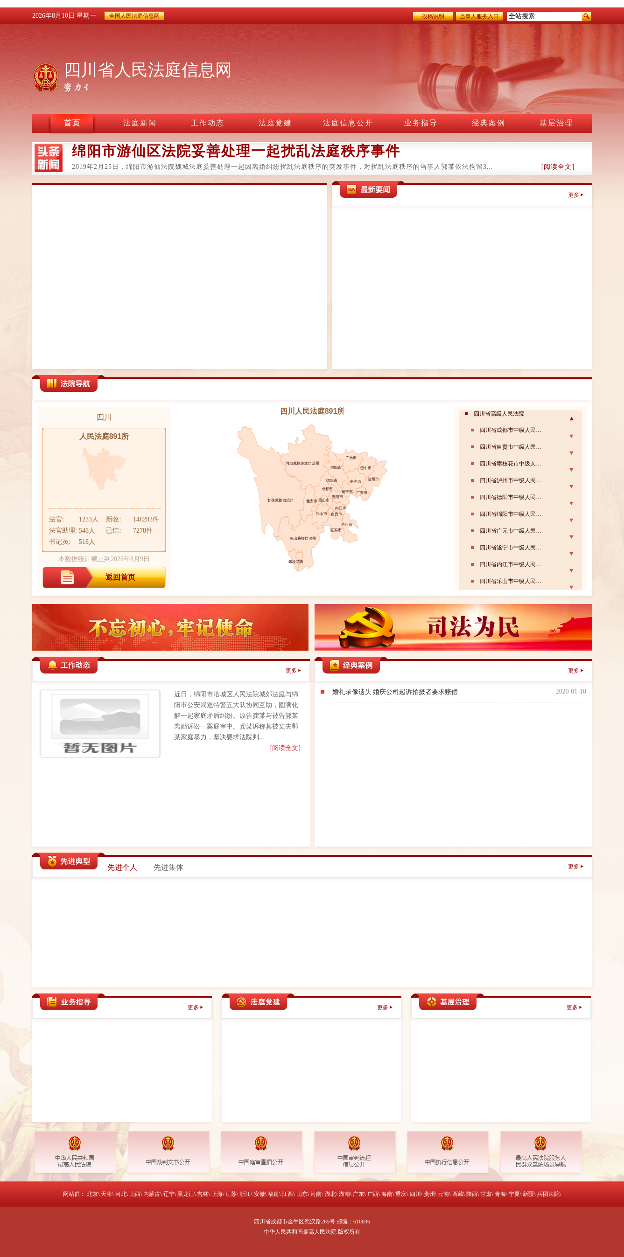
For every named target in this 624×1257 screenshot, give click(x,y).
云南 (443, 1194)
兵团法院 (548, 1194)
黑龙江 (185, 1194)
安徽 (259, 1194)
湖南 (344, 1194)
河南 (316, 1194)
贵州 (429, 1194)
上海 (217, 1194)
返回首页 (120, 577)
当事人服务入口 (479, 16)
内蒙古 (151, 1194)
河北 (120, 1194)
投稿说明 (433, 16)
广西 (373, 1194)
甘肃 (485, 1194)
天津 (106, 1194)
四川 (415, 1194)
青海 (500, 1194)
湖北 (330, 1194)
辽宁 (169, 1194)
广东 (358, 1194)
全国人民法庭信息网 (134, 16)
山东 (302, 1194)
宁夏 (514, 1194)
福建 (273, 1194)
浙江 (245, 1194)
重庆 (401, 1194)
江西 (287, 1194)
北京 (92, 1194)
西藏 (457, 1194)
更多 (573, 195)
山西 (134, 1194)
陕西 (471, 1194)
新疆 (528, 1194)
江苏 (231, 1194)
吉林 (202, 1194)
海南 (387, 1194)
